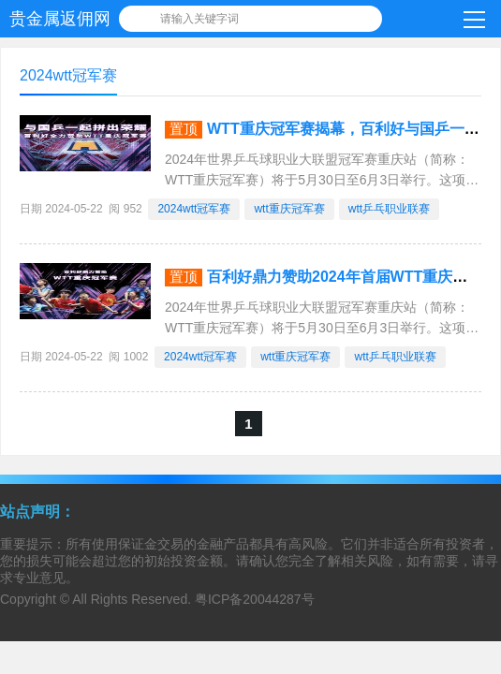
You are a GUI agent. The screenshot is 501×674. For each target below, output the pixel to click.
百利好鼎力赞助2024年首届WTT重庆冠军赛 (352, 277)
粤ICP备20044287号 (255, 599)
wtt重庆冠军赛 (289, 208)
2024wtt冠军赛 (193, 208)
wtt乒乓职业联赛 (389, 208)
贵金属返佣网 (60, 18)
